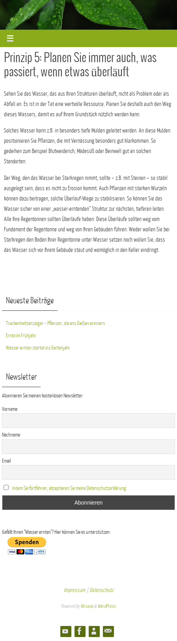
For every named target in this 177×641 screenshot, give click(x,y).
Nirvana (86, 606)
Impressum (74, 590)
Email (6, 461)
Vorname (9, 409)
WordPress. (106, 606)
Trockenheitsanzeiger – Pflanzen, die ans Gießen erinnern (55, 323)
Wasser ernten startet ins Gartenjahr (38, 348)
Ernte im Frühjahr (21, 335)
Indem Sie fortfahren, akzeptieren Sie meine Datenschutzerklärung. (69, 488)
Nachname (11, 435)
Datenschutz (101, 590)
